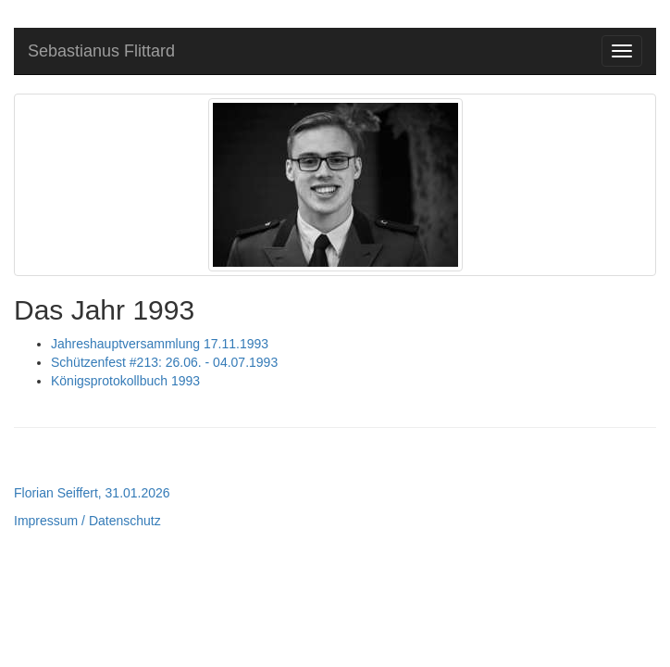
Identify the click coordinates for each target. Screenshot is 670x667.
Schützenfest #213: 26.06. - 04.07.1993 (164, 362)
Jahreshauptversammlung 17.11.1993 (159, 343)
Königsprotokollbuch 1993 (125, 380)
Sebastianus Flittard (101, 51)
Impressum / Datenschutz (87, 520)
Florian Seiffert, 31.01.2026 (92, 492)
